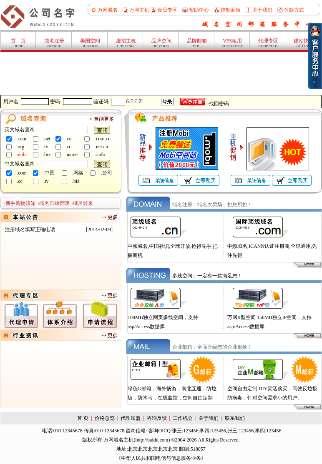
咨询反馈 (157, 418)
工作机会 (183, 418)
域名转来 (83, 203)
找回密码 (219, 104)
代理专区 (268, 41)
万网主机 (139, 10)
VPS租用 (232, 41)
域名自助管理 (54, 203)
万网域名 (108, 10)
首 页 (18, 41)
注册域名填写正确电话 (30, 229)
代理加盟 (131, 418)
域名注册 (54, 41)
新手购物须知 (20, 203)
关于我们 (262, 10)
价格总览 (105, 418)
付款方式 (294, 10)
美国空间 (90, 41)
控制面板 (231, 10)
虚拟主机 (126, 41)
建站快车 (304, 41)
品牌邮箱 (197, 41)
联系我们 (235, 418)
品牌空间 (161, 41)
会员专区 (167, 10)
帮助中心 (199, 10)
